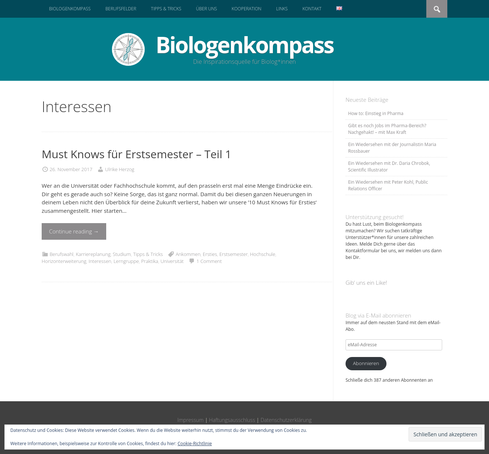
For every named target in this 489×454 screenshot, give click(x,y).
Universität (172, 261)
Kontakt (312, 9)
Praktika (149, 261)
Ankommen (188, 254)
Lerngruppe (126, 261)
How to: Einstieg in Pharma (375, 113)
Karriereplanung (93, 254)
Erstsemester (233, 254)
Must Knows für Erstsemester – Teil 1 (137, 154)
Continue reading (74, 231)
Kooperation (246, 9)
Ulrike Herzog (119, 169)
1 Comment (209, 261)
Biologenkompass (70, 9)
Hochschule (262, 254)
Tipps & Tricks (166, 9)
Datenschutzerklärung (286, 419)
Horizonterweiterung (64, 261)
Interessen (100, 261)
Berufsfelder (120, 9)
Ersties (210, 254)
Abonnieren (366, 363)
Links (282, 9)
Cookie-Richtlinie (195, 443)
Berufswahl (61, 254)
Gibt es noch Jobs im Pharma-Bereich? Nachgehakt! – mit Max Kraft (387, 128)
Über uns (206, 9)
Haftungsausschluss (232, 419)
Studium (122, 254)
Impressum (190, 419)
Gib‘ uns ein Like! (366, 282)
